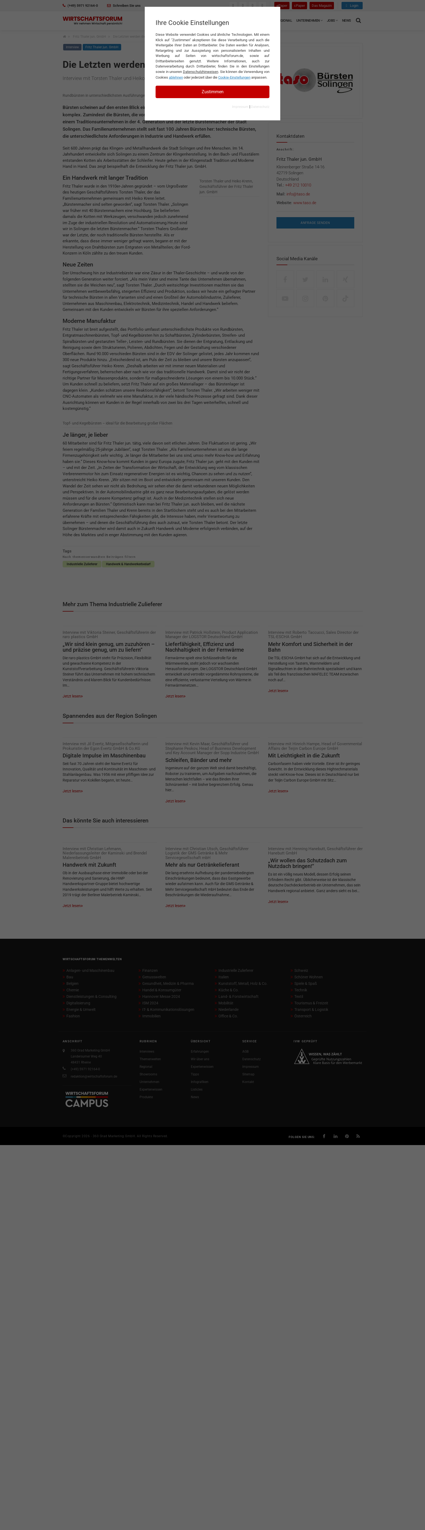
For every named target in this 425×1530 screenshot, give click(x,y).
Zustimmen (213, 91)
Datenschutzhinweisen (200, 72)
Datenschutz (260, 107)
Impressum (240, 107)
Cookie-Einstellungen (234, 77)
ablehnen (176, 77)
